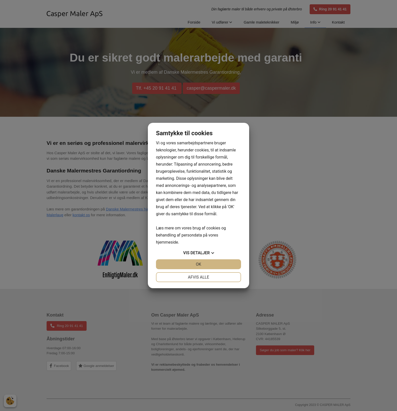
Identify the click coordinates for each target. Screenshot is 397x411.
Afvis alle (198, 277)
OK (198, 264)
